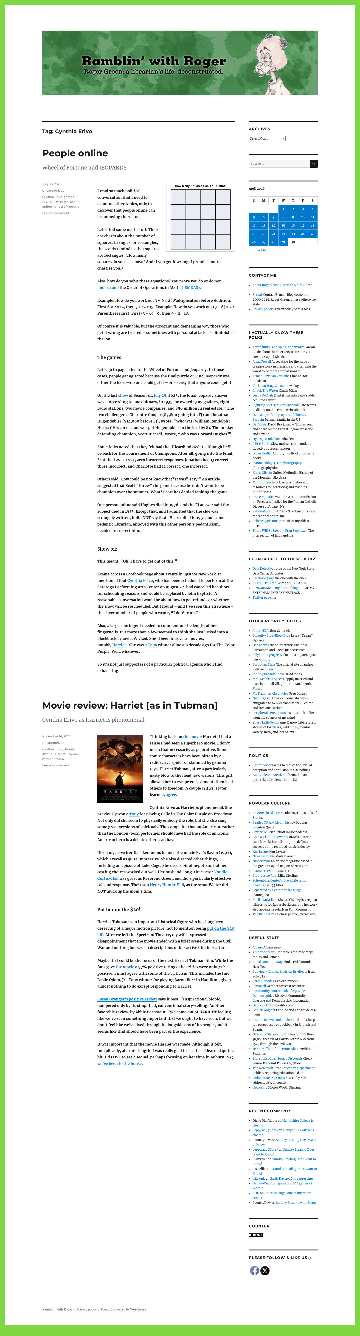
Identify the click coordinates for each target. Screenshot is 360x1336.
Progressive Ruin (265, 876)
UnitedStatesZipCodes (269, 1078)
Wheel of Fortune (66, 206)
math (64, 202)
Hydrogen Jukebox (266, 439)
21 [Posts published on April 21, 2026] (273, 234)
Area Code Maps (264, 952)
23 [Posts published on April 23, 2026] (293, 234)
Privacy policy (263, 309)
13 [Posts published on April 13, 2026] (263, 225)
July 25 (160, 395)
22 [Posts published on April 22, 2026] (283, 234)
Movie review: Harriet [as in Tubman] (130, 705)
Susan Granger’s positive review (127, 999)
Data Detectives (264, 569)
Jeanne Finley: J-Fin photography (277, 463)
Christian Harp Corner (269, 386)
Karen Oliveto (262, 473)
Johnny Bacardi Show (268, 674)
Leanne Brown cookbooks (272, 1020)
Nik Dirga (259, 698)
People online (75, 153)
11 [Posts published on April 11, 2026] (312, 217)
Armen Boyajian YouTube (271, 376)
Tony (152, 645)
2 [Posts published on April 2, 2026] (293, 209)
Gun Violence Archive (268, 775)
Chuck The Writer (265, 391)
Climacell (259, 986)
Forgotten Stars (264, 665)
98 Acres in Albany (266, 813)
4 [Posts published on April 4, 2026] (313, 209)
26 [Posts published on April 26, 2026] (254, 242)
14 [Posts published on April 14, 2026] (273, 225)
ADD (256, 1193)
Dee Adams (261, 645)
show (123, 395)
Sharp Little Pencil (266, 722)
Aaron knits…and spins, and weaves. (279, 347)
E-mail (258, 295)
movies (47, 759)
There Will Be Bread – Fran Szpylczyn (280, 531)
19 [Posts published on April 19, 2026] (254, 234)
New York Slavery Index (270, 1034)
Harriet (119, 645)
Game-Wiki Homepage (269, 1183)
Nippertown (261, 861)
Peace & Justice (263, 497)
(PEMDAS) (190, 287)
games (69, 197)
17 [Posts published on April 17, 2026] (302, 225)
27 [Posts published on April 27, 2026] (264, 242)
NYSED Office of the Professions (276, 1049)
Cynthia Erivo (140, 580)
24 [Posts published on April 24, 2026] (303, 234)
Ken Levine (261, 851)
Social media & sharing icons (154, 1332)
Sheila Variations (265, 900)
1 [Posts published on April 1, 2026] (283, 209)
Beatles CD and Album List (272, 823)
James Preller (262, 453)
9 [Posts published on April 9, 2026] (293, 217)
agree (171, 794)
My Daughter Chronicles (270, 693)
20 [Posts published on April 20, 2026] (264, 234)
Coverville (260, 832)
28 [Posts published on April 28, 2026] (273, 242)
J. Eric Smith (261, 444)
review (59, 759)
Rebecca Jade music (267, 521)
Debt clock (260, 1005)
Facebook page (263, 578)
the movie (192, 736)
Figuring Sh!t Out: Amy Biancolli (276, 405)
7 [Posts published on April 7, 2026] (273, 217)
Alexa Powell (262, 362)
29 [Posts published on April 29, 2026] (283, 242)
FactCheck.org (263, 765)
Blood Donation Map (268, 962)
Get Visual (260, 424)
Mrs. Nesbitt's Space (267, 679)
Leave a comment (55, 213)
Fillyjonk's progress (267, 655)
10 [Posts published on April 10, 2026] (303, 217)
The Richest (261, 914)
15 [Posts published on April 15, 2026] (283, 225)
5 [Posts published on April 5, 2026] (254, 217)
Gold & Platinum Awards (270, 837)
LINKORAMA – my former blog (275, 588)
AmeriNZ (259, 631)
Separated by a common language (277, 890)
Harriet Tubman (67, 754)
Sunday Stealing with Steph (296, 1203)
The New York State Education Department (284, 1068)
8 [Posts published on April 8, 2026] (283, 217)
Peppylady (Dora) (265, 1130)
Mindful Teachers (265, 482)
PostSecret (260, 871)
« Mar (262, 250)
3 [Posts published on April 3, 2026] (303, 209)
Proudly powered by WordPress (123, 1309)
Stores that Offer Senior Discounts (278, 1058)
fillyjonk (259, 1179)
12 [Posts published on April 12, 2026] (254, 225)
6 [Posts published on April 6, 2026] (264, 217)
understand (108, 287)
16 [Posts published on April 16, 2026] (293, 225)
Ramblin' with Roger (57, 1309)
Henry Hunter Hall (167, 884)
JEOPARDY (50, 202)
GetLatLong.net (264, 1010)
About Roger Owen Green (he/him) (278, 285)
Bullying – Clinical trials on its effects (280, 972)
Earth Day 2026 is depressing (291, 1179)
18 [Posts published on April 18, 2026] (312, 225)
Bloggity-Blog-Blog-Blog (271, 636)
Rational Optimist (265, 511)
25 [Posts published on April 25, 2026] (313, 234)
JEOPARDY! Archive (267, 583)
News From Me (264, 856)
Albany (258, 947)
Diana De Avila (263, 395)
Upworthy (260, 1087)
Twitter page (262, 598)
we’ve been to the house (119, 1063)
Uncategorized (53, 190)
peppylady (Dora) (265, 1150)
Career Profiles (263, 981)
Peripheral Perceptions (269, 713)
